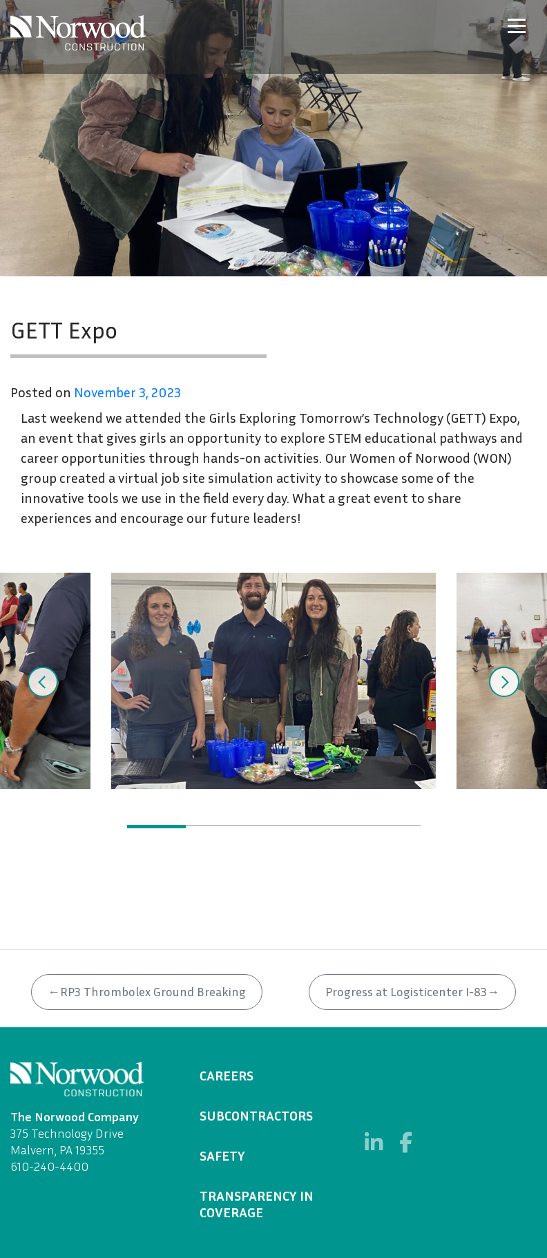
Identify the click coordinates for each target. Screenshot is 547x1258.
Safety (222, 1155)
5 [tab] (391, 826)
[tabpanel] (273, 681)
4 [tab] (332, 826)
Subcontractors (256, 1115)
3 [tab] (273, 826)
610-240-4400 (49, 1166)
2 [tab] (215, 826)
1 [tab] (156, 826)
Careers (226, 1075)
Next (504, 682)
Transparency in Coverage (257, 1203)
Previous (43, 682)
